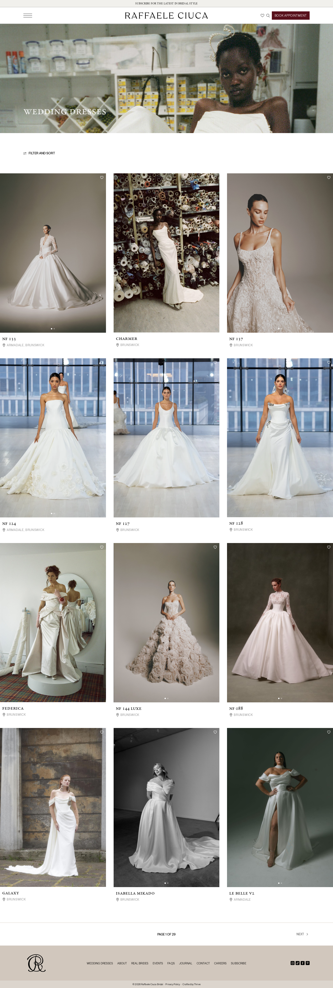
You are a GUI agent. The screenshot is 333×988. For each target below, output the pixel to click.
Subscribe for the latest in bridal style (166, 3)
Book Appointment (291, 16)
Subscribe (238, 963)
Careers (220, 963)
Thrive (197, 984)
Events (158, 963)
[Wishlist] (262, 16)
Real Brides (140, 963)
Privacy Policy (172, 984)
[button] (51, 328)
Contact (203, 963)
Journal (185, 963)
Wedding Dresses (100, 963)
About (122, 963)
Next (303, 934)
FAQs (171, 963)
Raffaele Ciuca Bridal (152, 984)
